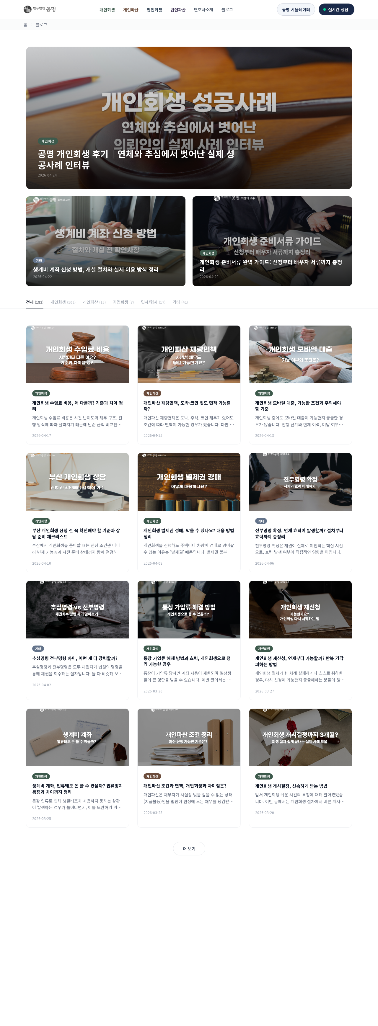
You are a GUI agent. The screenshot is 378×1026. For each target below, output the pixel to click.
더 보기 (189, 849)
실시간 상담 (335, 9)
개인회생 (107, 10)
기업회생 (123, 302)
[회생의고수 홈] (40, 9)
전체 (34, 303)
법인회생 (154, 10)
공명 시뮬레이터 (296, 9)
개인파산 (131, 10)
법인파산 (178, 10)
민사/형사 (153, 302)
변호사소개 (203, 9)
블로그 (227, 9)
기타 (180, 302)
